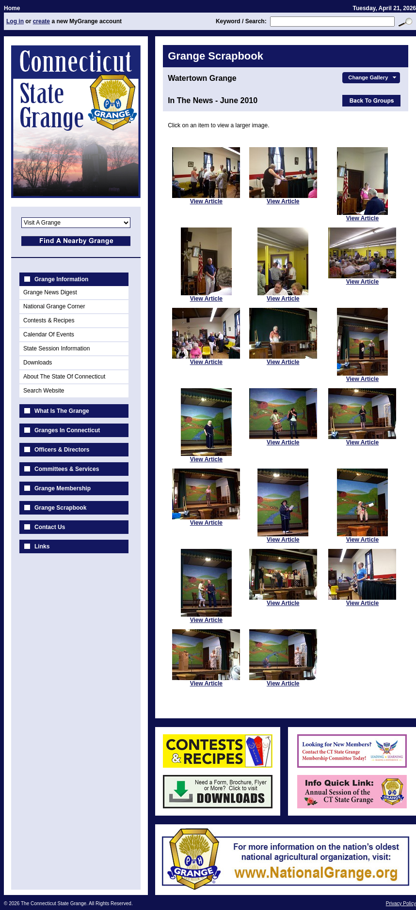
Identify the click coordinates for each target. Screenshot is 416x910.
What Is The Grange (61, 411)
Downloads (37, 362)
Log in (15, 21)
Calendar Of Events (48, 334)
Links (41, 546)
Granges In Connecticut (67, 430)
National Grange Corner (54, 306)
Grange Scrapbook (60, 507)
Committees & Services (66, 469)
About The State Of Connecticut (64, 376)
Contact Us (49, 527)
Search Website (43, 390)
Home (12, 8)
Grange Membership (62, 488)
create (41, 21)
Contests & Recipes (48, 320)
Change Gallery (373, 77)
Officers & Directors (61, 449)
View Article (206, 201)
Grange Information (61, 279)
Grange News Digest (50, 292)
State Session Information (56, 348)
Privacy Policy (401, 903)
